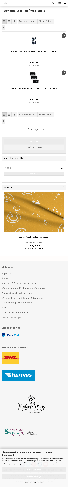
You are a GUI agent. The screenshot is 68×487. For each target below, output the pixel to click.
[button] (4, 21)
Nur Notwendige (34, 476)
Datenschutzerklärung (49, 465)
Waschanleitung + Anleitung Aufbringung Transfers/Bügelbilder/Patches (22, 300)
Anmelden (34, 174)
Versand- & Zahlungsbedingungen (19, 283)
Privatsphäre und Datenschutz (17, 312)
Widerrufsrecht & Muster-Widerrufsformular (23, 288)
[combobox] (27, 21)
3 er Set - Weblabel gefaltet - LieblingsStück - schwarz (34, 88)
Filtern (34, 141)
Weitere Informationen (34, 482)
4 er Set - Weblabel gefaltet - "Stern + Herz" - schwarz (34, 51)
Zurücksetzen (34, 147)
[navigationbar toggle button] (65, 3)
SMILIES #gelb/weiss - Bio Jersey (34, 237)
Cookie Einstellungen (12, 317)
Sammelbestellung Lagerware (17, 293)
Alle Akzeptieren (34, 469)
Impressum (7, 273)
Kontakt (5, 278)
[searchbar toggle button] (53, 3)
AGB (4, 307)
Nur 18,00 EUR (34, 244)
